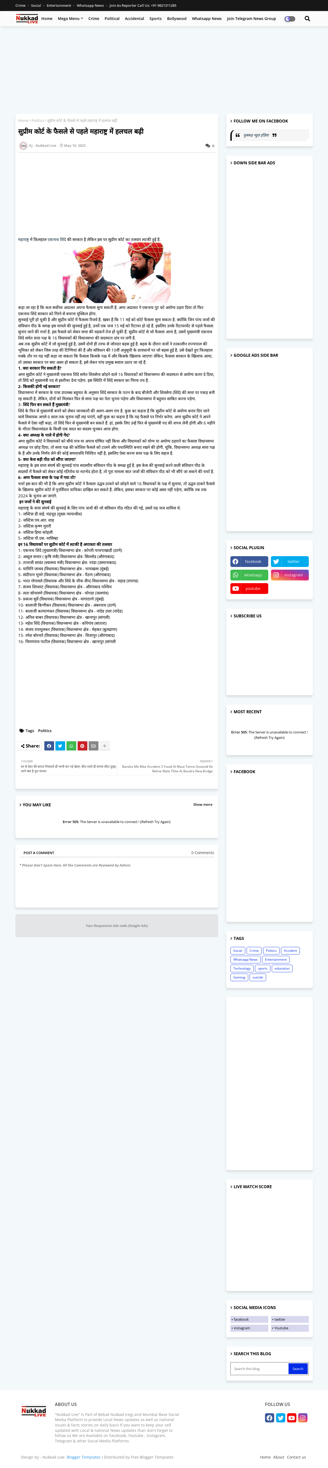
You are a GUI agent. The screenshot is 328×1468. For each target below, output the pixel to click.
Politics (38, 120)
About (278, 1457)
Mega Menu (68, 18)
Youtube (281, 1328)
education (282, 968)
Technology (242, 968)
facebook (253, 561)
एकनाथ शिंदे (57, 239)
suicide (258, 977)
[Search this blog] (260, 1368)
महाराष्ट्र (23, 239)
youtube (253, 588)
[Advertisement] (164, 69)
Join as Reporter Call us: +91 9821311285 (143, 5)
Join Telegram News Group (251, 18)
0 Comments (202, 852)
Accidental (134, 18)
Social (36, 5)
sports (262, 968)
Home (46, 18)
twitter (294, 561)
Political (112, 18)
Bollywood (177, 18)
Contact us (296, 1457)
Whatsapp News (91, 5)
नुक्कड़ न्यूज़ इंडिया (256, 135)
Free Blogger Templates (152, 1457)
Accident (290, 950)
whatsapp (253, 574)
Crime (20, 5)
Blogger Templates (84, 1457)
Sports (156, 18)
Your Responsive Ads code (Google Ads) (117, 925)
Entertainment (59, 5)
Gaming (239, 977)
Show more (202, 804)
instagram (293, 574)
